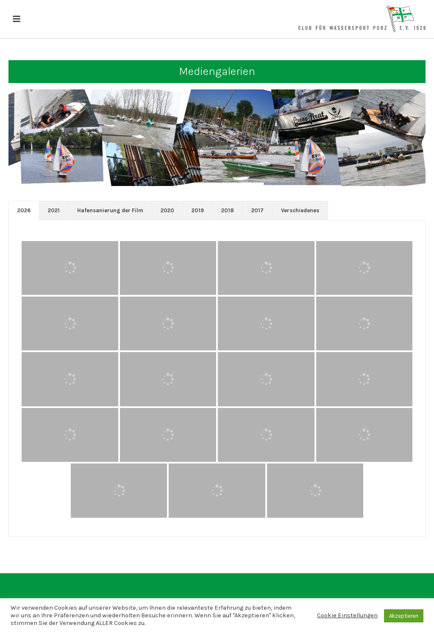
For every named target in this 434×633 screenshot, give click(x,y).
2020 (167, 210)
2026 (24, 210)
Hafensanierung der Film (110, 210)
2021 (54, 210)
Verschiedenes (300, 210)
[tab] (23, 210)
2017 (257, 210)
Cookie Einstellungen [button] (347, 615)
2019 (198, 210)
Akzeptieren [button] (403, 616)
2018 (227, 210)
